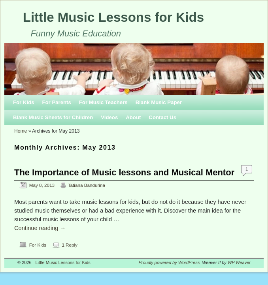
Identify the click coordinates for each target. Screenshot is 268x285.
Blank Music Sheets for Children (53, 117)
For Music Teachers (103, 102)
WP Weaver (239, 262)
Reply (69, 244)
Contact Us (162, 117)
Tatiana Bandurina (86, 185)
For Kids (23, 102)
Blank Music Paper (159, 102)
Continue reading (40, 228)
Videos (109, 117)
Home (20, 131)
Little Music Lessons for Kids (113, 17)
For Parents (56, 102)
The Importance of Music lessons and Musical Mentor (124, 172)
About (133, 117)
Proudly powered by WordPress (169, 262)
